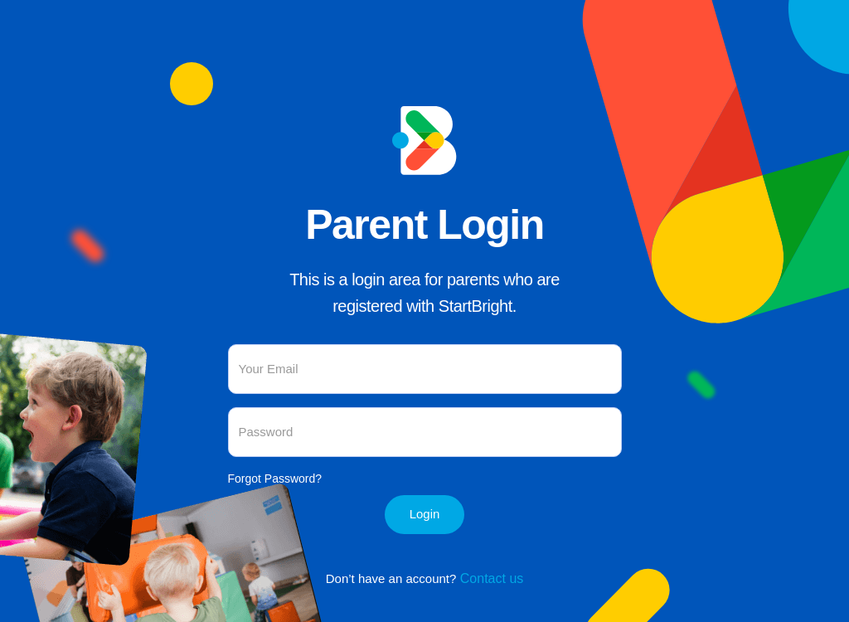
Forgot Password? (275, 478)
